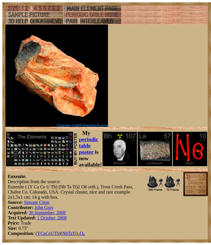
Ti (74, 233)
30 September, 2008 (47, 212)
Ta (70, 233)
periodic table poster (88, 145)
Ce (48, 233)
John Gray (44, 207)
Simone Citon (36, 202)
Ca (42, 233)
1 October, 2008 (52, 217)
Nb (65, 233)
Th (56, 233)
